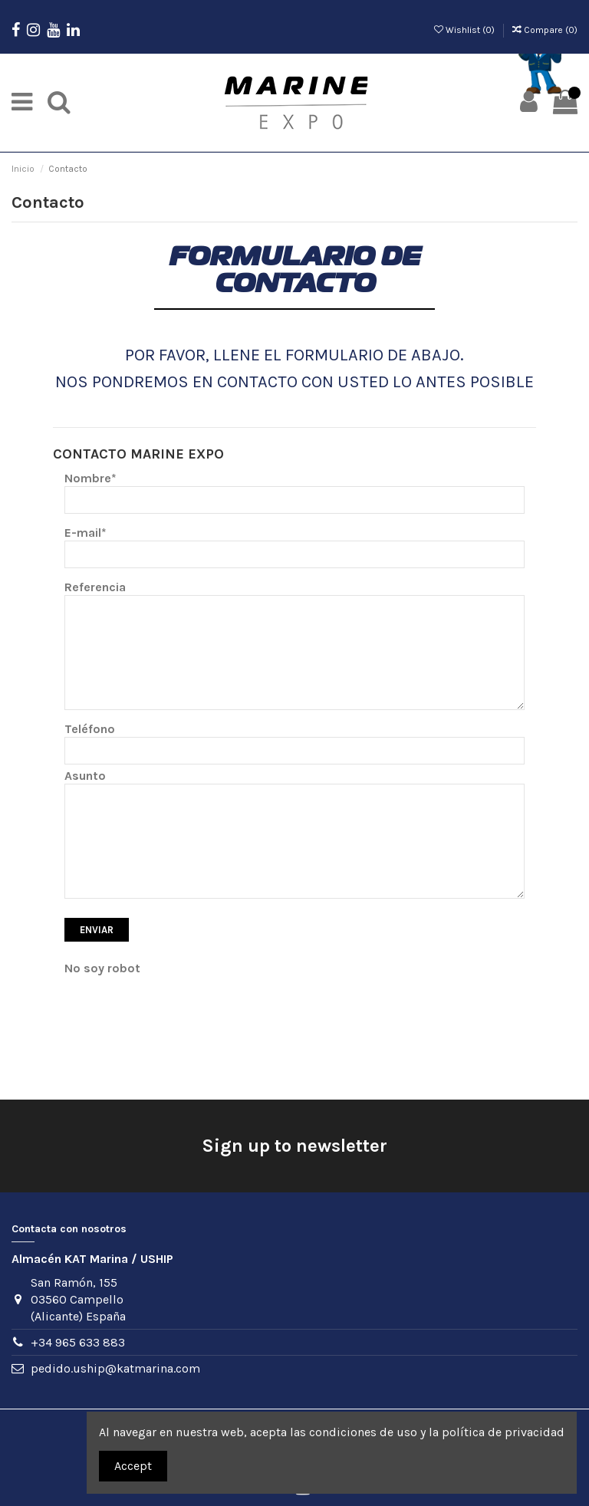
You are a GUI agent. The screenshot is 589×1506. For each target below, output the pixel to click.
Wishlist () (465, 30)
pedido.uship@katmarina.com (115, 1368)
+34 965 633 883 (78, 1342)
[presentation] (181, 1006)
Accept (133, 1465)
